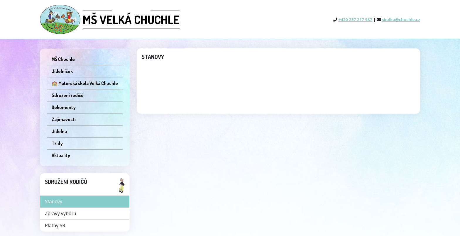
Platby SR (55, 225)
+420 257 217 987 (355, 19)
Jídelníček (62, 71)
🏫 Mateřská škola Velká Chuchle (85, 83)
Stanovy (53, 201)
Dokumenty (64, 107)
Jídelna (59, 131)
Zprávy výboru (60, 213)
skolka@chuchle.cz (401, 19)
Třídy (57, 143)
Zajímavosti (64, 119)
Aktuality (61, 155)
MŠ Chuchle (63, 59)
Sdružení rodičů (67, 95)
